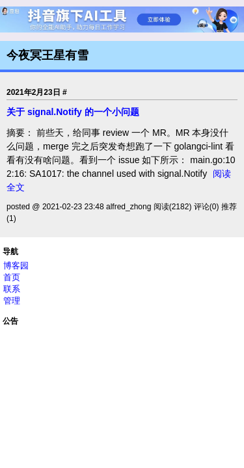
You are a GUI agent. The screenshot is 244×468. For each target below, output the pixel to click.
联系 (11, 289)
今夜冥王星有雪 (47, 55)
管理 (11, 301)
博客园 (16, 265)
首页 (11, 277)
